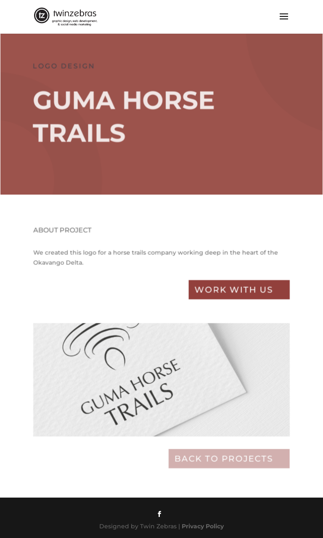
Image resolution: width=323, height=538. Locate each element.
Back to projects (222, 458)
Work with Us (232, 293)
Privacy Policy (203, 526)
